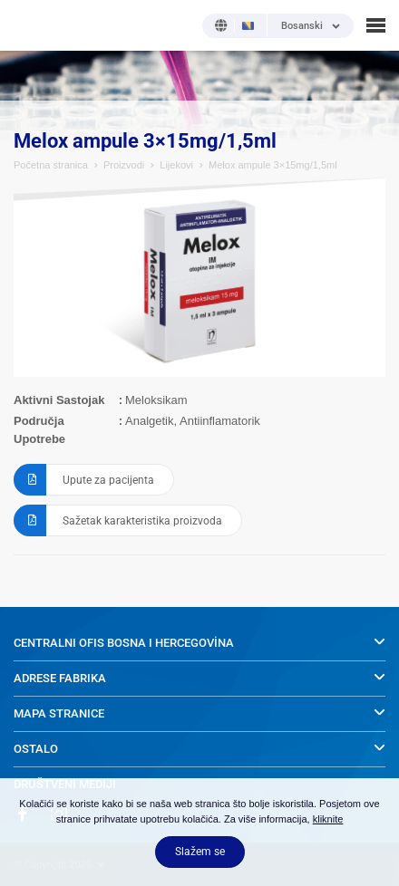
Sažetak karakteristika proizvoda (118, 520)
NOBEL (26, 24)
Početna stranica (51, 164)
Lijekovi (176, 164)
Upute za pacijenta (84, 480)
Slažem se (200, 851)
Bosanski (302, 26)
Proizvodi (123, 164)
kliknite (328, 819)
